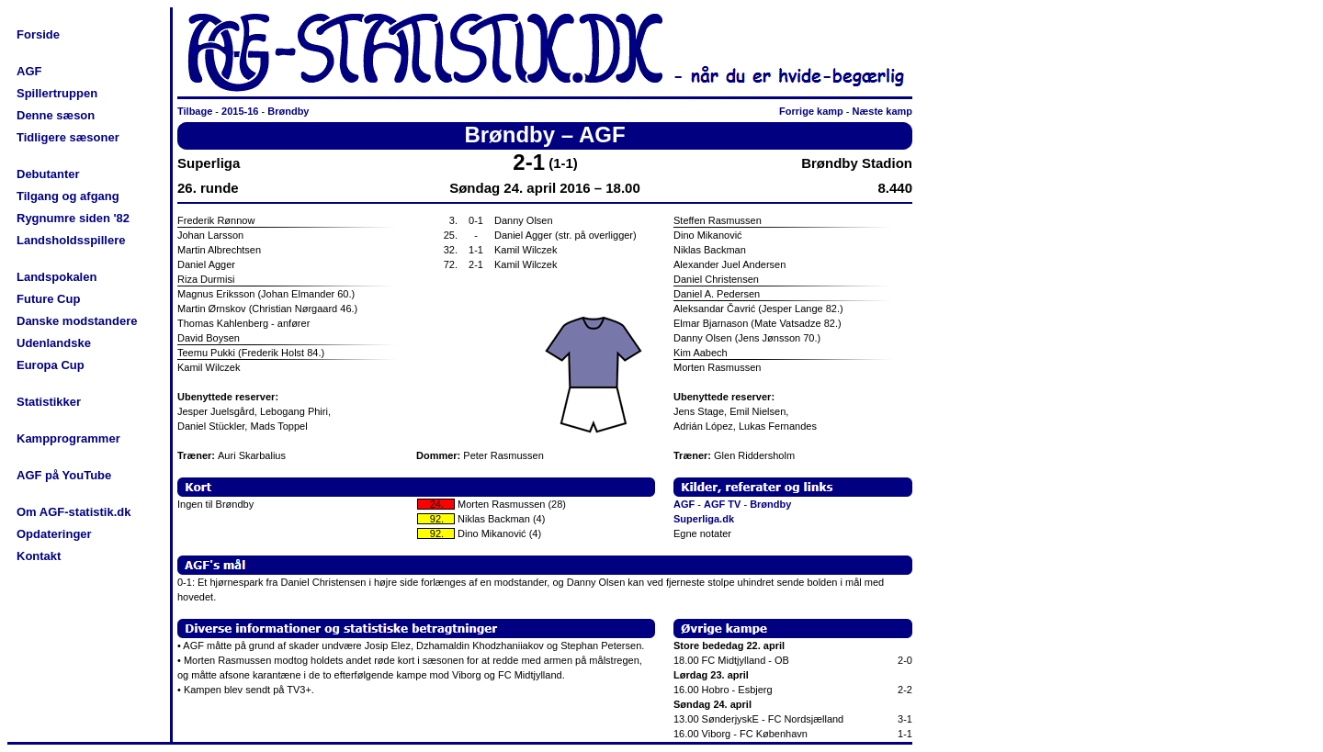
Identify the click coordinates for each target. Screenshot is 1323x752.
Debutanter (48, 174)
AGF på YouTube (64, 475)
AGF (29, 71)
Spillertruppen (57, 93)
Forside (38, 34)
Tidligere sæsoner (68, 137)
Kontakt (39, 556)
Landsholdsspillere (71, 240)
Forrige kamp (811, 111)
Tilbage (194, 111)
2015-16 (239, 111)
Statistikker (49, 402)
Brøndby (288, 111)
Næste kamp (882, 111)
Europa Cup (51, 365)
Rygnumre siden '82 (73, 218)
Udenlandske (54, 343)
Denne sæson (56, 115)
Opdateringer (54, 534)
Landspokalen (56, 277)
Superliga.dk (703, 518)
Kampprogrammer (68, 438)
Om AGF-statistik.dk (73, 512)
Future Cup (48, 299)
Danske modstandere (77, 321)
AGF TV (722, 504)
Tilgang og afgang (68, 196)
